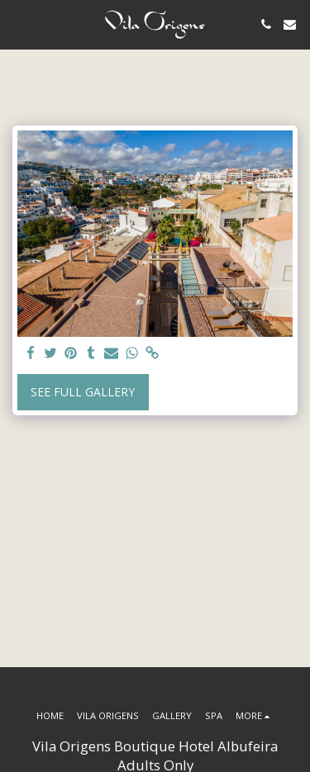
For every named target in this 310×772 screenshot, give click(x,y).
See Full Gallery (83, 392)
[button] (18, 23)
